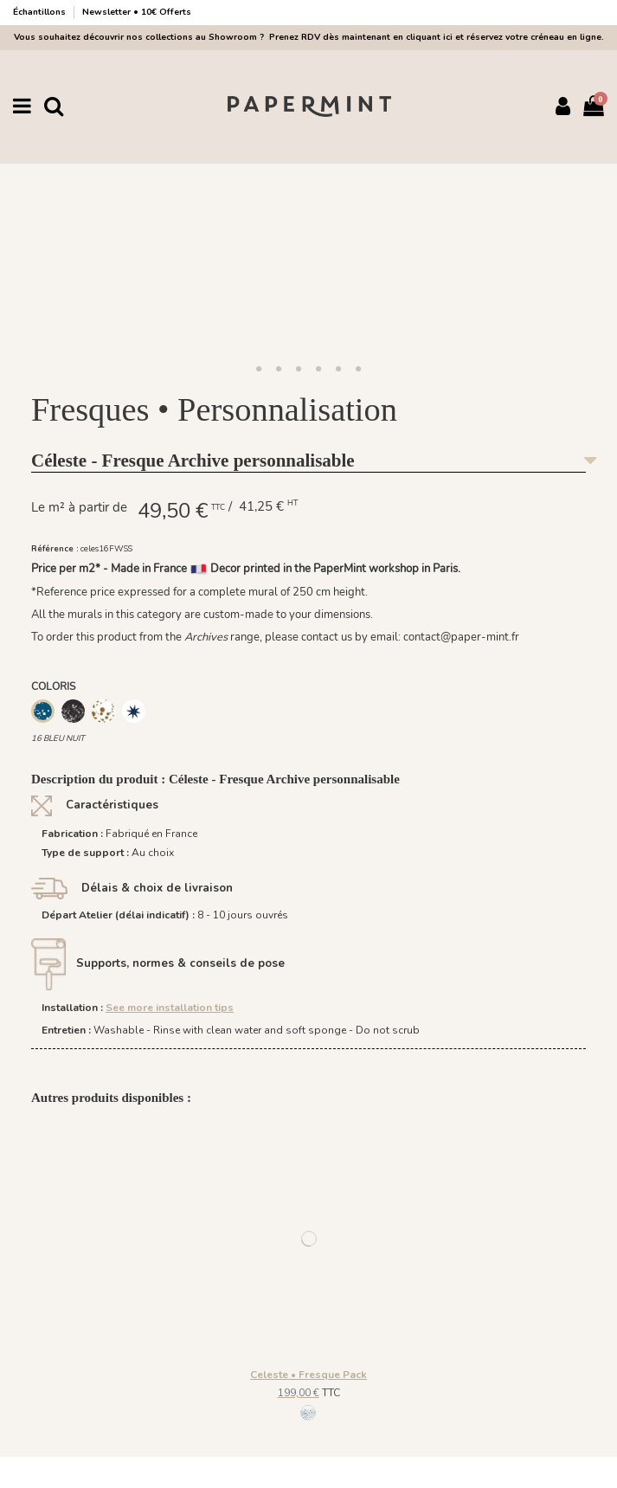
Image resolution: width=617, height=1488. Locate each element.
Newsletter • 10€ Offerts (136, 12)
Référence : (55, 548)
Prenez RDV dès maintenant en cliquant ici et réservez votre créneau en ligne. (434, 37)
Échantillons (40, 12)
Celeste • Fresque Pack (308, 1375)
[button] (258, 369)
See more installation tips (170, 1008)
